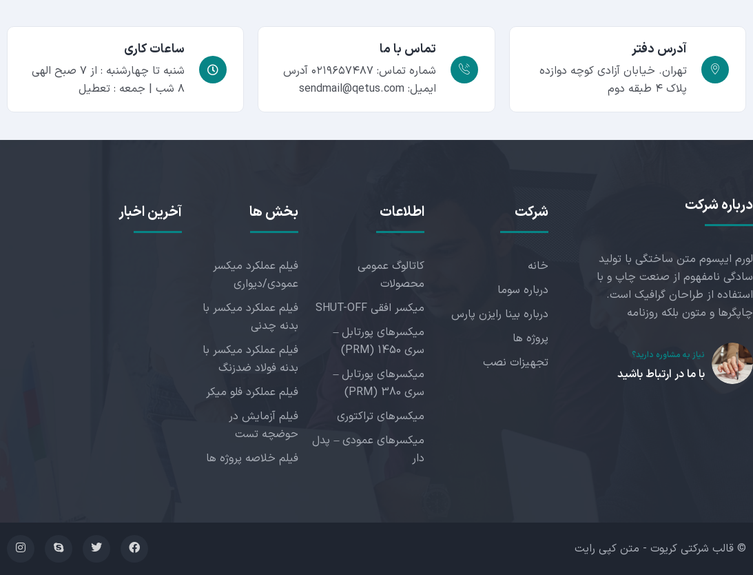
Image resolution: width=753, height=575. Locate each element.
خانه (538, 266)
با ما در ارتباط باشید (661, 374)
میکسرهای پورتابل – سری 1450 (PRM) (378, 341)
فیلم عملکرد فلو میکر (252, 392)
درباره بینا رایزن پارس (499, 314)
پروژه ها (530, 338)
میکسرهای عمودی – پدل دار (368, 449)
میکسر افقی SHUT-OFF (370, 308)
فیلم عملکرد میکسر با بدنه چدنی (250, 317)
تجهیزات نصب (515, 362)
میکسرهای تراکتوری (380, 416)
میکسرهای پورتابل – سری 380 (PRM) (378, 383)
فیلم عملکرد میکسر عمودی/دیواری (255, 275)
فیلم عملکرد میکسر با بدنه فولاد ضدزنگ (250, 359)
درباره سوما (522, 290)
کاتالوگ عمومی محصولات (391, 275)
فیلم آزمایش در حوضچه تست (263, 425)
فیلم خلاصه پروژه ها (252, 458)
